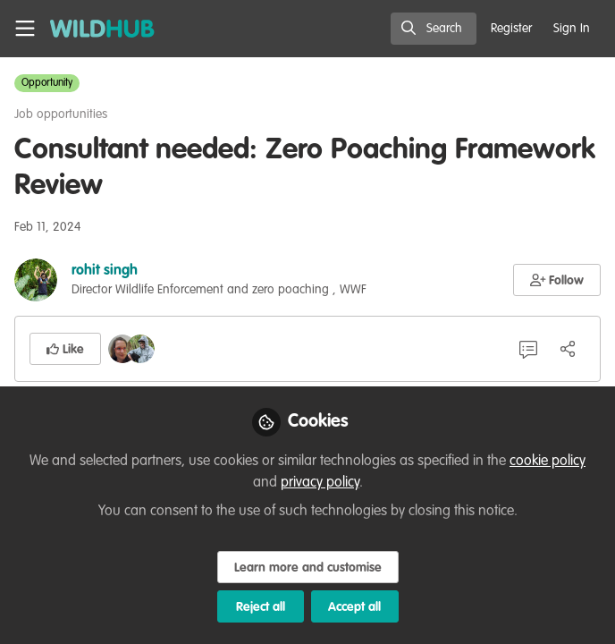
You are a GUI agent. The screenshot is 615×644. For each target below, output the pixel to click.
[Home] (102, 28)
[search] (433, 29)
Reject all (260, 607)
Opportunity (46, 83)
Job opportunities (60, 114)
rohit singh (105, 271)
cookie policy (548, 461)
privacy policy (320, 483)
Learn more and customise (308, 568)
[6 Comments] (528, 349)
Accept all (354, 607)
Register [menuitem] (511, 28)
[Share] (568, 349)
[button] (557, 280)
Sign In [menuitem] (571, 28)
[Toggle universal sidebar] (25, 29)
